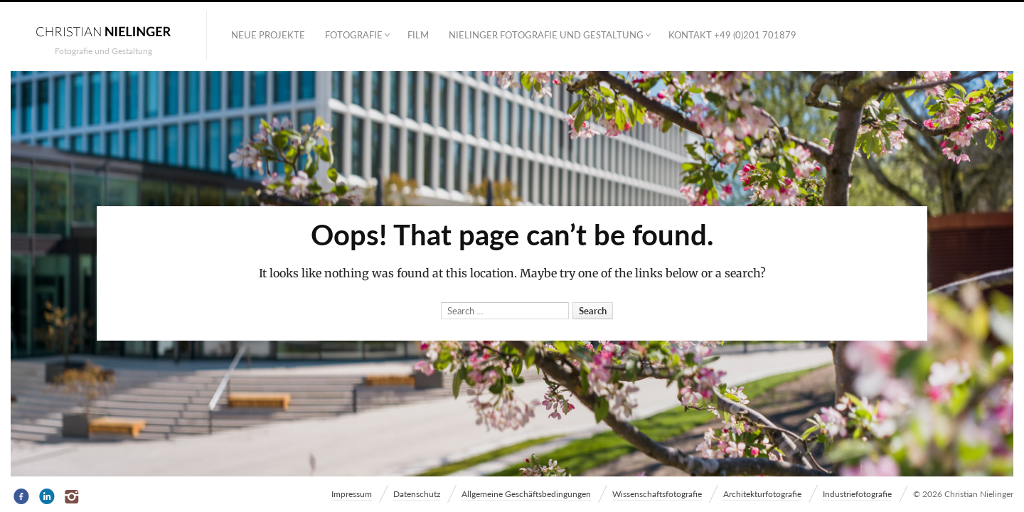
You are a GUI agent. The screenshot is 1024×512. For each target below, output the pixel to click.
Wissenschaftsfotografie (657, 494)
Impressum (351, 494)
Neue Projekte (268, 35)
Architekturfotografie (762, 494)
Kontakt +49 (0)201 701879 (732, 35)
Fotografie (354, 35)
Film (418, 35)
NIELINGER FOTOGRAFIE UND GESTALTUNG (546, 35)
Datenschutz (416, 494)
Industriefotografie (857, 494)
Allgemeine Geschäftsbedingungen (526, 494)
